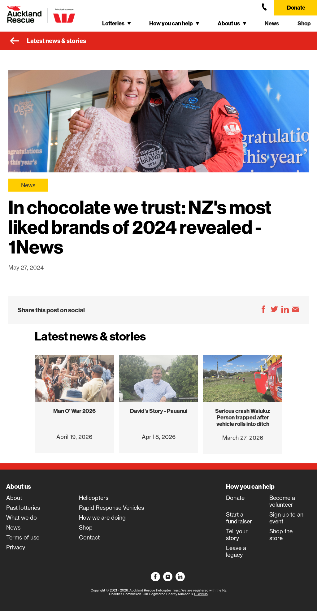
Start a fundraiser (239, 518)
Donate (296, 7)
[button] (116, 23)
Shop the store (281, 534)
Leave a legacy (236, 551)
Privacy (15, 547)
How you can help (250, 486)
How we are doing (102, 517)
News (272, 23)
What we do (21, 517)
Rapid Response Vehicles (111, 507)
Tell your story (237, 534)
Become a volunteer (282, 501)
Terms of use (22, 537)
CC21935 (201, 594)
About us (18, 486)
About (14, 497)
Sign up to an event (286, 518)
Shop (304, 23)
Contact (89, 537)
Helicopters (93, 497)
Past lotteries (23, 507)
